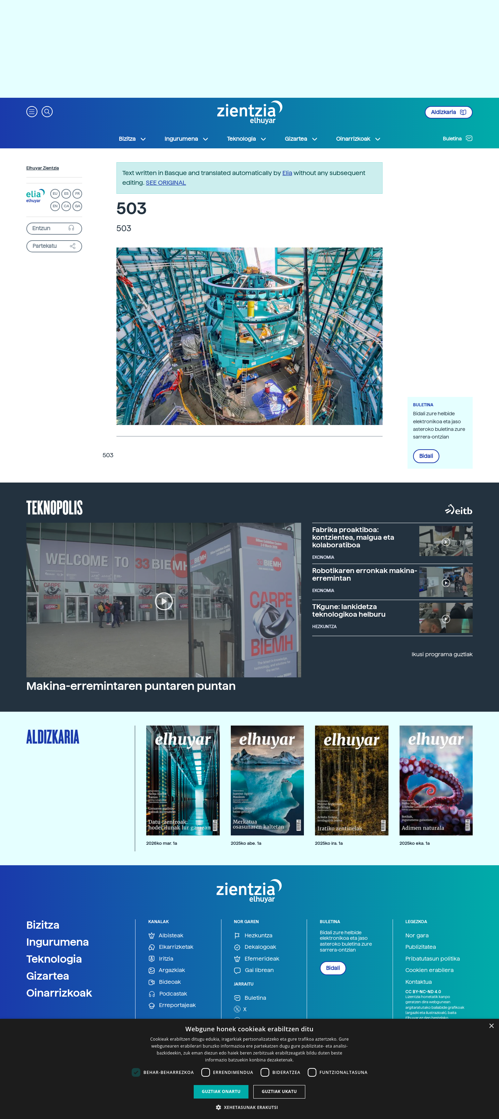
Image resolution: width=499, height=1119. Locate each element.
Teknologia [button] (247, 139)
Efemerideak (256, 959)
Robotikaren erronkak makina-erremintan (364, 574)
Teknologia (54, 959)
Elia (287, 172)
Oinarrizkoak (59, 993)
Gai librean (254, 970)
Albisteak (165, 935)
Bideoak (164, 982)
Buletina (458, 138)
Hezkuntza (253, 935)
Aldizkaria (448, 112)
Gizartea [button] (301, 139)
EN (55, 206)
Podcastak (167, 994)
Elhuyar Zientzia (42, 168)
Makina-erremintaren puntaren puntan (131, 686)
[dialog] (249, 1069)
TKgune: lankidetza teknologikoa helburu (349, 610)
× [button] (491, 1026)
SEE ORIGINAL (166, 182)
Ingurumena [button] (187, 139)
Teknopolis (54, 506)
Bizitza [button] (133, 139)
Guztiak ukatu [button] (279, 1091)
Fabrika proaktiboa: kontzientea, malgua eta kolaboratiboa (353, 537)
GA (77, 206)
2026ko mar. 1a (161, 843)
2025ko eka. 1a (415, 843)
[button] (31, 111)
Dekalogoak (255, 947)
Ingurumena (57, 942)
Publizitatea (420, 947)
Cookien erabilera (429, 970)
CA (66, 206)
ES (66, 193)
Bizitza (43, 925)
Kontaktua (418, 982)
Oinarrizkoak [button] (358, 139)
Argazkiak (166, 970)
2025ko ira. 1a (329, 843)
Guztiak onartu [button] (221, 1091)
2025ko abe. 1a (246, 843)
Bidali (426, 456)
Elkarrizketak (170, 947)
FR (77, 193)
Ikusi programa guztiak (442, 654)
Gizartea (47, 976)
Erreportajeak (172, 1005)
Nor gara (417, 935)
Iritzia (160, 959)
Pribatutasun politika (432, 958)
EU (55, 193)
